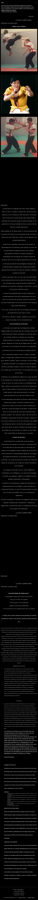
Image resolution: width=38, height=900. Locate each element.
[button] (36, 2)
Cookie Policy (31, 897)
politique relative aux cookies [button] (8, 10)
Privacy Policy (22, 897)
